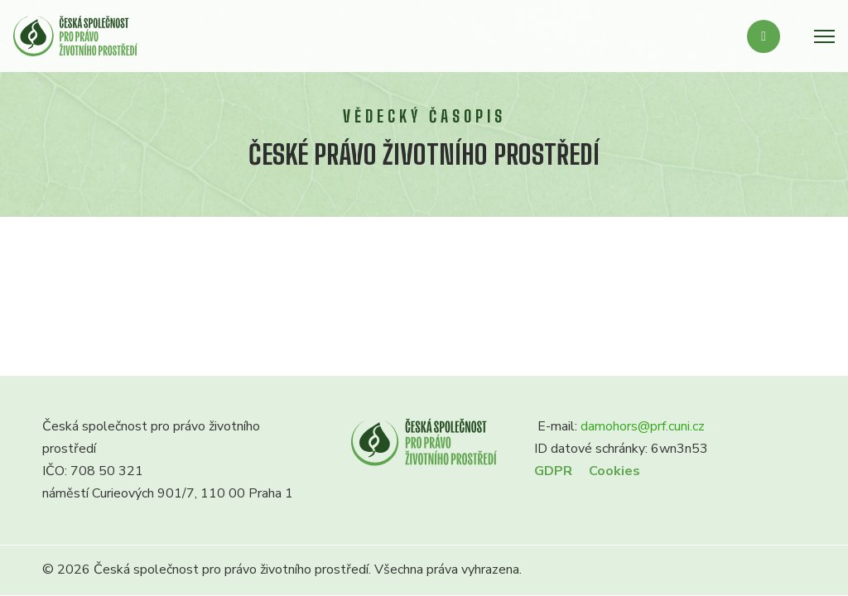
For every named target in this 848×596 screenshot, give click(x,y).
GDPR (553, 471)
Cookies (614, 471)
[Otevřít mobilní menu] (824, 36)
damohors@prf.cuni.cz (643, 426)
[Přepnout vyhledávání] (763, 36)
